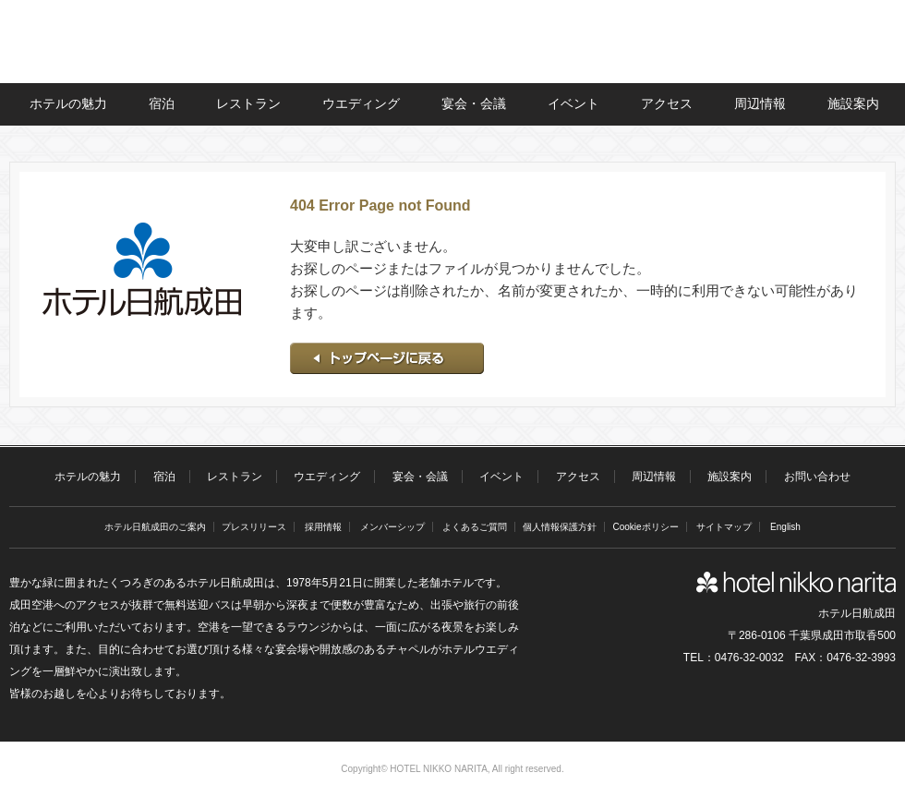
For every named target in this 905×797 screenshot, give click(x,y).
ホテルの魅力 (68, 103)
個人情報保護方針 (560, 527)
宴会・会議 (473, 103)
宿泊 (162, 103)
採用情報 (323, 527)
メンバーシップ (392, 527)
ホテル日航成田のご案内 (155, 527)
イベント (573, 103)
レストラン (248, 103)
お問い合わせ (817, 476)
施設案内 (853, 103)
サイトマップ (724, 527)
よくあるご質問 (474, 527)
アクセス (667, 103)
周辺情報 (760, 103)
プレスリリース (254, 527)
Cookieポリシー (645, 527)
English (785, 527)
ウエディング (361, 103)
